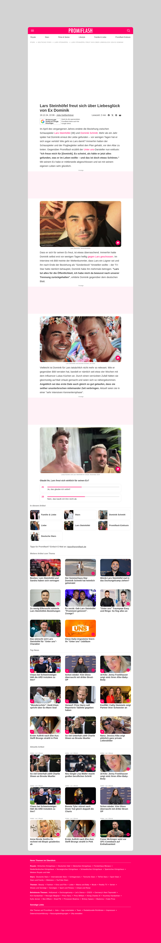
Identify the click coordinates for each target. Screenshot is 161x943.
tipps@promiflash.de (76, 547)
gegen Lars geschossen (100, 256)
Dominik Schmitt (89, 133)
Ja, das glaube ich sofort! (58, 489)
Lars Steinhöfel (62, 133)
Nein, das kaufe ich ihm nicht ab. (62, 499)
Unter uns (89, 149)
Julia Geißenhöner (65, 115)
